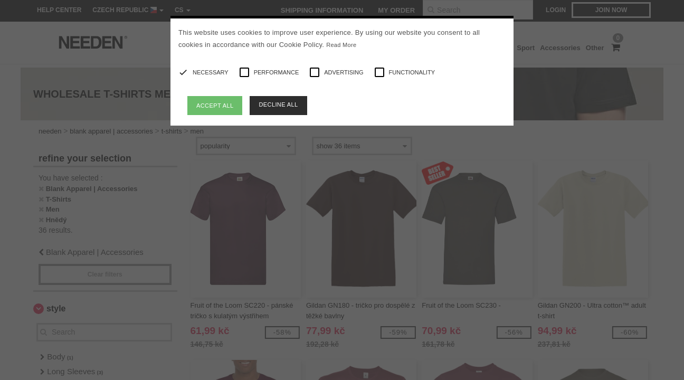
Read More (341, 45)
